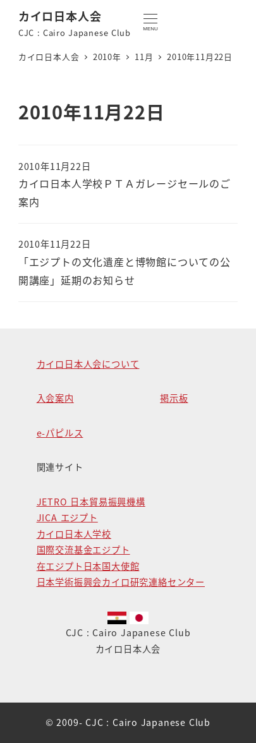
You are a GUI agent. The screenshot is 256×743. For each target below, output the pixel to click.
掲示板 (174, 398)
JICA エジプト (67, 517)
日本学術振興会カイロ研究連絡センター (121, 582)
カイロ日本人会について (88, 364)
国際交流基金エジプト (83, 549)
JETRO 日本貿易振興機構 (91, 501)
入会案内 (55, 398)
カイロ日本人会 (60, 16)
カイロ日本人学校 (74, 534)
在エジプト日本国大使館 (88, 566)
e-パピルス (60, 432)
